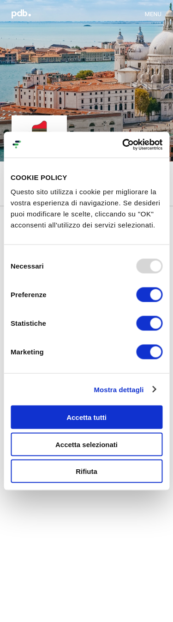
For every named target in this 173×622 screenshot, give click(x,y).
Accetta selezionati (86, 444)
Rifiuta (86, 471)
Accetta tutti (86, 417)
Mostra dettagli (118, 389)
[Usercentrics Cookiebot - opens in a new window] (123, 145)
